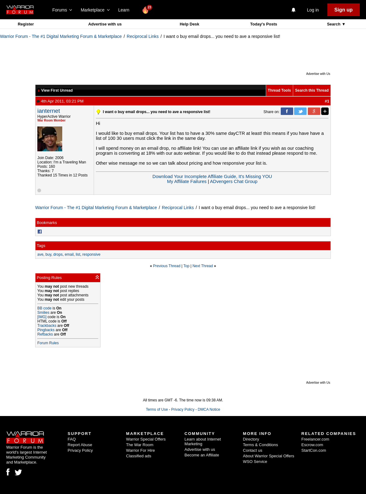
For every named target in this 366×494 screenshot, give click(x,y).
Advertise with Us (318, 73)
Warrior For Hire (140, 450)
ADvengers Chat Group (233, 181)
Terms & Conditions (260, 444)
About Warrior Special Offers (268, 456)
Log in (313, 9)
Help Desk (189, 24)
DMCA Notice (209, 409)
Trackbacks (46, 325)
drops (58, 254)
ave (40, 254)
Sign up (343, 9)
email (69, 254)
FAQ (72, 439)
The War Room (139, 444)
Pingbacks (45, 330)
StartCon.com (313, 450)
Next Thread (202, 266)
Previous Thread (167, 266)
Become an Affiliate (202, 455)
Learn (125, 9)
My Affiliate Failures (187, 181)
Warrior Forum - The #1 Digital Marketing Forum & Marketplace (61, 36)
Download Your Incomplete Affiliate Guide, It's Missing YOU (212, 176)
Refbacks (45, 334)
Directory (251, 439)
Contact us (252, 450)
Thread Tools (279, 90)
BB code (44, 308)
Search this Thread (312, 90)
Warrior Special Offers (146, 439)
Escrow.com (312, 444)
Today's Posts (263, 24)
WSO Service (255, 461)
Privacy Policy (183, 409)
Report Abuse (80, 444)
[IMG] (41, 317)
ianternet (48, 110)
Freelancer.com (315, 439)
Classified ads (138, 456)
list (78, 254)
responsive (91, 254)
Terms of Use (157, 409)
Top (186, 266)
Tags (41, 245)
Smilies (43, 312)
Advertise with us (105, 24)
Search (334, 24)
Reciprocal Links (143, 36)
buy (48, 254)
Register (26, 24)
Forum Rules (48, 343)
